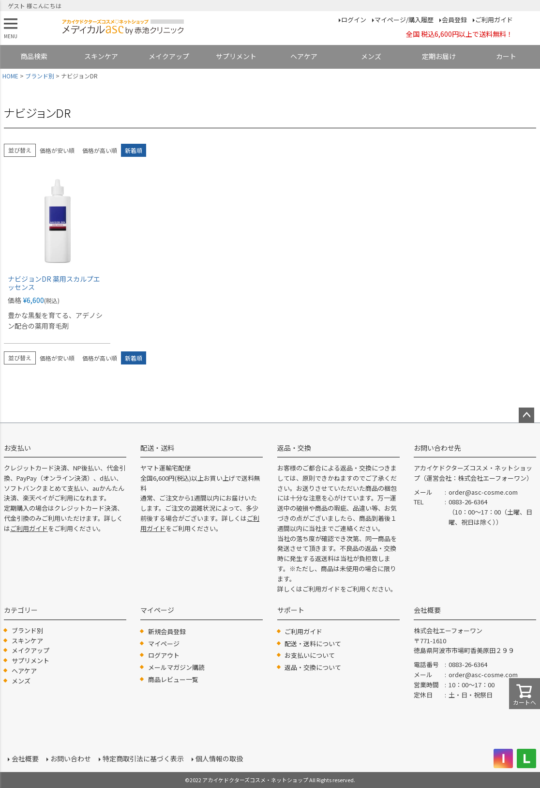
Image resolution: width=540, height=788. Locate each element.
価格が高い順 (99, 150)
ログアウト (164, 655)
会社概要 (25, 758)
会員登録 (454, 19)
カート (506, 56)
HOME (10, 76)
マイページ (164, 643)
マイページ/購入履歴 (404, 19)
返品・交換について (313, 667)
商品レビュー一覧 (173, 679)
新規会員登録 (167, 631)
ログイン (353, 19)
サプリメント (236, 56)
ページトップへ (526, 415)
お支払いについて (310, 655)
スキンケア (101, 56)
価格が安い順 (57, 150)
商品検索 (33, 56)
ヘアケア (303, 56)
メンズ (371, 56)
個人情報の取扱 (219, 758)
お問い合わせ (70, 758)
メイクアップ (169, 56)
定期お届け (439, 56)
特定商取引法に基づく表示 (143, 758)
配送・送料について (313, 643)
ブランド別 (39, 76)
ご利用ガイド (494, 19)
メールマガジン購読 (176, 667)
